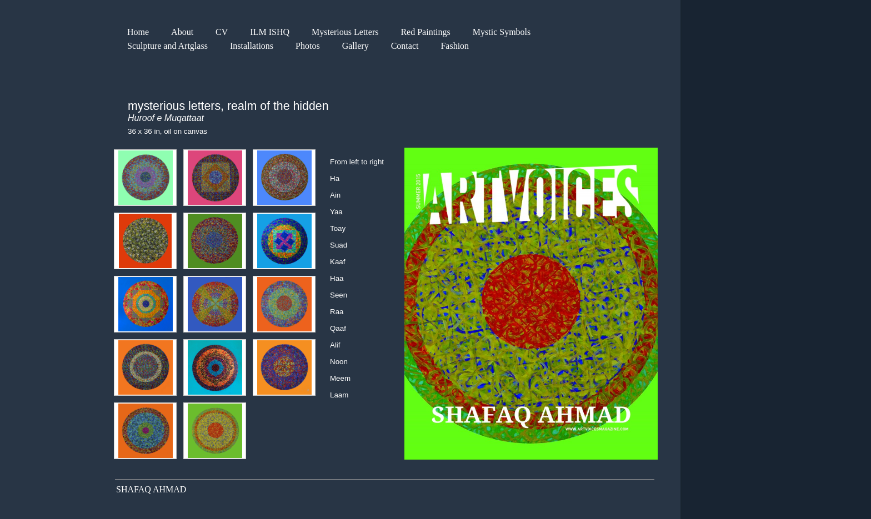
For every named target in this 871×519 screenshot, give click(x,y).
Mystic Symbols (501, 32)
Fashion (454, 46)
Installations (251, 46)
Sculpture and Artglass (167, 46)
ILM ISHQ (269, 32)
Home (138, 32)
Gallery (355, 46)
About (182, 32)
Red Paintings (425, 32)
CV (222, 32)
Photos (308, 46)
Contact (405, 46)
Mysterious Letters (345, 32)
